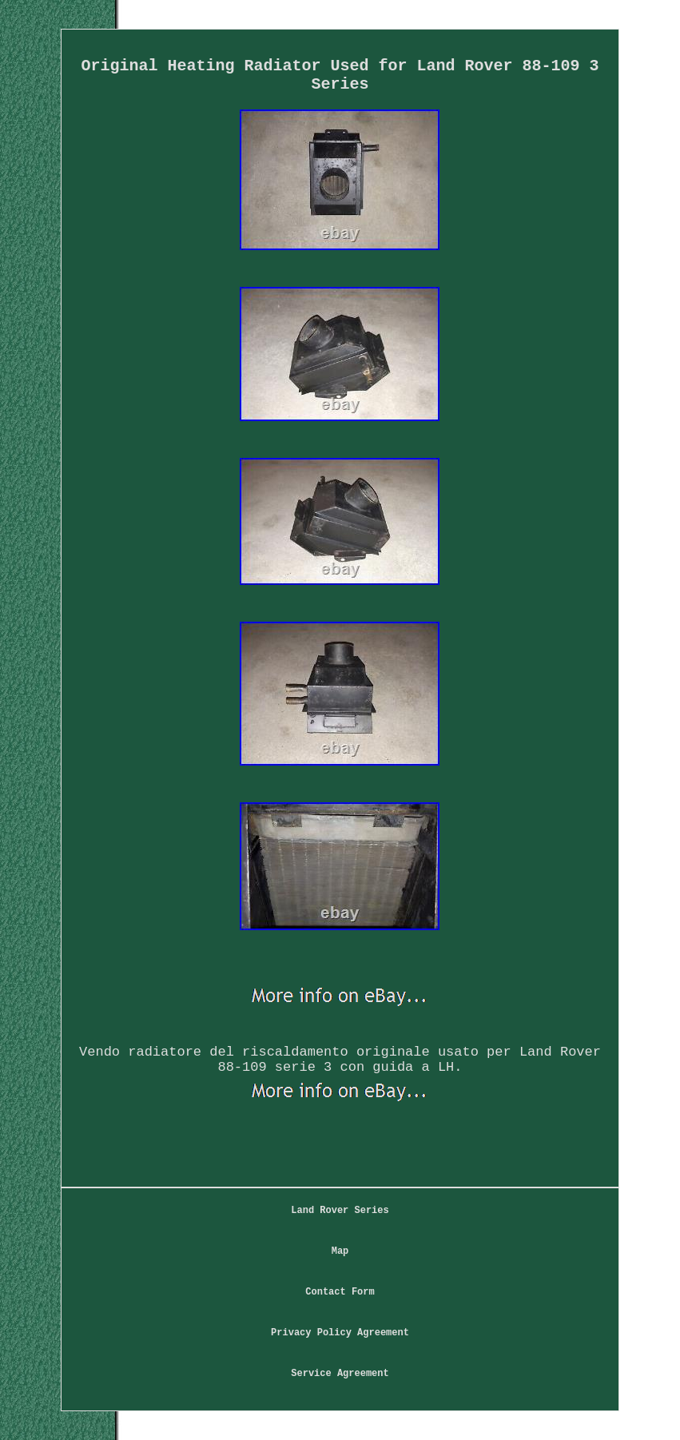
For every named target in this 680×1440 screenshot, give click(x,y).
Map (340, 1251)
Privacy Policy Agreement (340, 1333)
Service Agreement (339, 1373)
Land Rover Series (339, 1210)
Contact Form (339, 1292)
